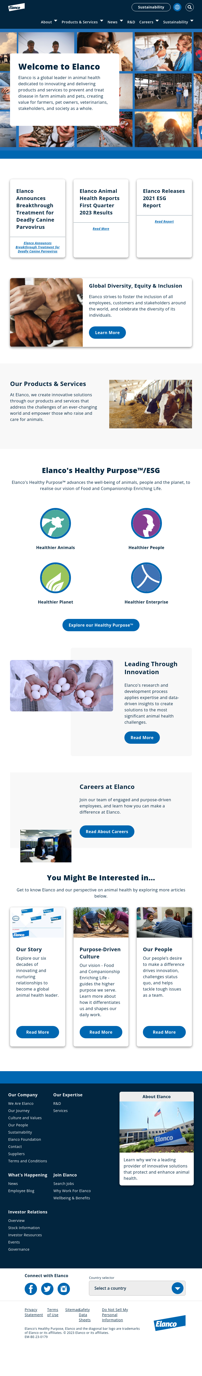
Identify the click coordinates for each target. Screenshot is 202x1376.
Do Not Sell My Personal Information (115, 1343)
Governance (19, 1278)
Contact (15, 1175)
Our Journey (19, 1139)
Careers (146, 22)
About (46, 22)
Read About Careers (107, 860)
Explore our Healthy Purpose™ (101, 654)
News (112, 22)
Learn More (107, 361)
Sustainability (151, 7)
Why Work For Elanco (72, 1219)
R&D (131, 22)
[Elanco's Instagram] (64, 1318)
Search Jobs (63, 1212)
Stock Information (24, 1256)
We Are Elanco (21, 1132)
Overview (16, 1249)
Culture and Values (25, 1146)
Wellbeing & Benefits (71, 1226)
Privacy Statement (34, 1341)
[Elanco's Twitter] (47, 1318)
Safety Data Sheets (85, 1343)
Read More (142, 766)
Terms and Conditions (27, 1189)
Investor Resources (25, 1263)
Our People (18, 1153)
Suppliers (16, 1182)
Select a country (110, 1317)
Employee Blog (21, 1219)
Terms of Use (53, 1341)
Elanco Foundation (24, 1168)
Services (60, 1139)
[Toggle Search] (190, 7)
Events (14, 1270)
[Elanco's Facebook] (31, 1318)
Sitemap (72, 1338)
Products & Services (80, 22)
